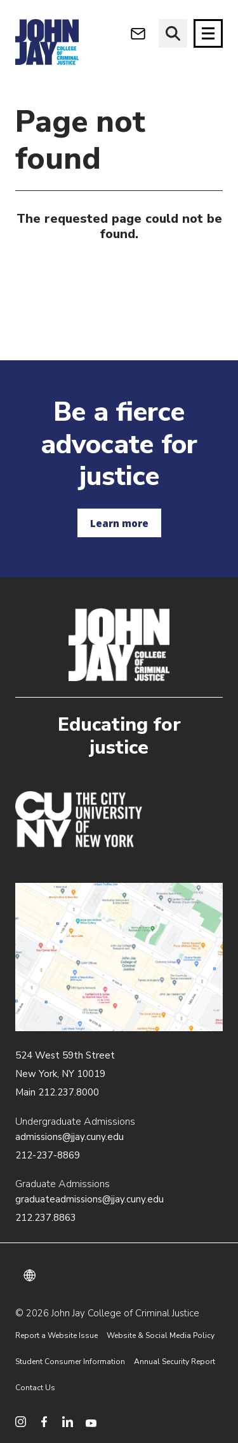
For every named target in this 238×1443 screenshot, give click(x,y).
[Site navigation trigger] (208, 33)
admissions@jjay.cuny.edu (69, 1136)
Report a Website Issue (56, 1335)
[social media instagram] (20, 1421)
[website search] (173, 33)
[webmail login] (138, 33)
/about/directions (119, 957)
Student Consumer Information (70, 1361)
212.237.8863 (45, 1217)
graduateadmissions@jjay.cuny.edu (89, 1199)
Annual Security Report (174, 1361)
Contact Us (35, 1388)
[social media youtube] (91, 1421)
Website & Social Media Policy (161, 1335)
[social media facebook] (44, 1421)
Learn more (119, 523)
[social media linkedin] (67, 1421)
